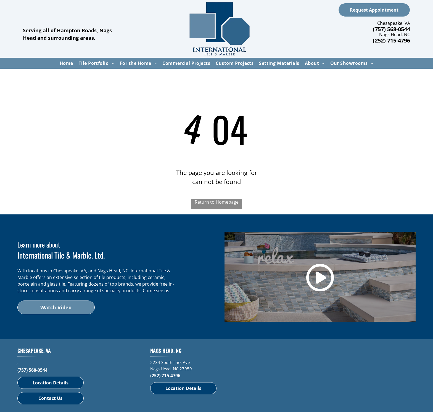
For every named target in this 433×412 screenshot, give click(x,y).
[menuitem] (66, 63)
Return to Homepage (217, 202)
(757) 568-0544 (391, 29)
